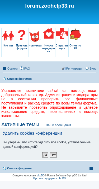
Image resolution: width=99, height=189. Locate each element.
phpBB (41, 175)
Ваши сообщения (59, 125)
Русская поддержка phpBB (49, 178)
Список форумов (19, 78)
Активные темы (20, 124)
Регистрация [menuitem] (74, 68)
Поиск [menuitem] (94, 79)
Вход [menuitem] (93, 68)
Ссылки (12, 68)
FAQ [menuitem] (27, 68)
